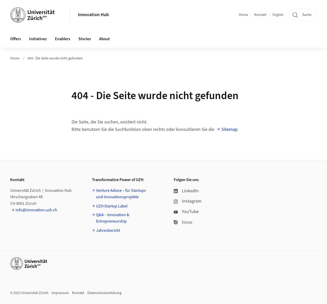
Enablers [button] (62, 39)
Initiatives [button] (38, 39)
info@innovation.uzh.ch (36, 210)
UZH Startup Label (111, 206)
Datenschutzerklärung (104, 293)
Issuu (183, 222)
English (278, 14)
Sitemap (229, 129)
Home (243, 14)
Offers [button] (15, 39)
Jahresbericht (108, 230)
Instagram (188, 201)
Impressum (60, 293)
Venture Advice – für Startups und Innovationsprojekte (121, 194)
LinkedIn (186, 191)
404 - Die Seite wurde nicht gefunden (55, 58)
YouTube (186, 211)
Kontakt (260, 14)
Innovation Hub (93, 15)
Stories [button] (84, 39)
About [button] (104, 39)
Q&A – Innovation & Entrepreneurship (112, 218)
